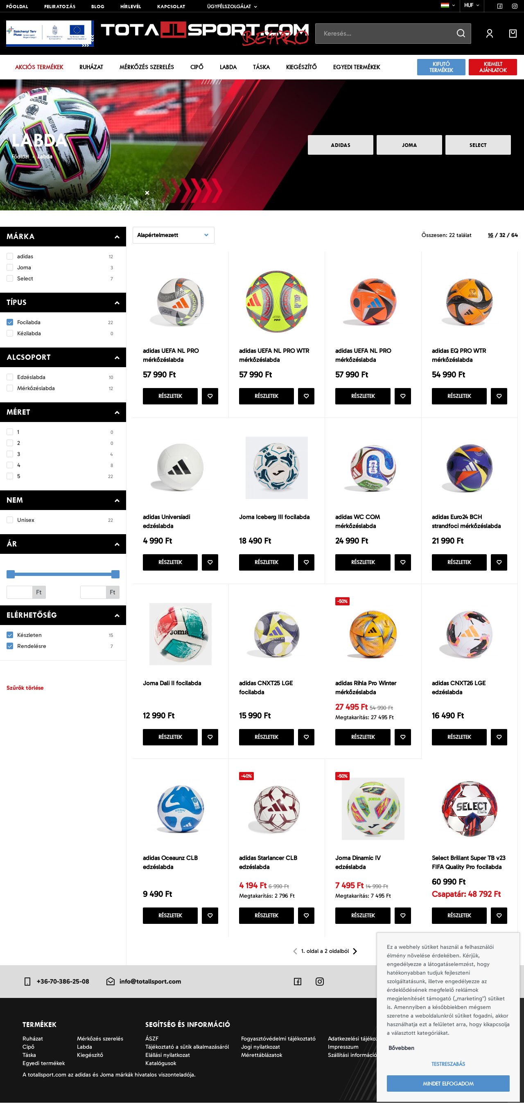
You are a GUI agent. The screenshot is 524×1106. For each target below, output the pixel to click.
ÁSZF (151, 1041)
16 (490, 235)
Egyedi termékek (356, 67)
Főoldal (17, 6)
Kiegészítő (301, 67)
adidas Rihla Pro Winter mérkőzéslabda (365, 689)
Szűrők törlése (25, 687)
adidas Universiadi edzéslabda (166, 522)
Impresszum (343, 1050)
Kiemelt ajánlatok (493, 67)
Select (478, 145)
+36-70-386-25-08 (56, 984)
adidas (340, 145)
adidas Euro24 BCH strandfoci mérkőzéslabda (466, 522)
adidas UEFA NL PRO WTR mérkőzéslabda (274, 355)
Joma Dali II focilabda (172, 684)
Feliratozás (59, 6)
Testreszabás (448, 1064)
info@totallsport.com (143, 984)
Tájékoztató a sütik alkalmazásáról (187, 1050)
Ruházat (91, 67)
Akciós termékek (39, 67)
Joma (409, 145)
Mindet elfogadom (448, 1084)
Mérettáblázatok (261, 1058)
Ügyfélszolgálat (229, 6)
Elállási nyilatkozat (167, 1058)
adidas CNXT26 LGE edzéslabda (459, 689)
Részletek (170, 397)
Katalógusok (160, 1066)
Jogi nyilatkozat (260, 1050)
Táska (261, 67)
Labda (228, 67)
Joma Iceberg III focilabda (274, 517)
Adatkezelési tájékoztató (358, 1041)
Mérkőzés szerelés (147, 67)
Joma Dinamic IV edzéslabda (358, 865)
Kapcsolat (171, 6)
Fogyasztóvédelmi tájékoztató (278, 1041)
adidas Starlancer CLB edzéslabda (268, 865)
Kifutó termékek (441, 67)
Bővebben (401, 1048)
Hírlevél (130, 6)
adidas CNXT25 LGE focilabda (266, 689)
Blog (97, 6)
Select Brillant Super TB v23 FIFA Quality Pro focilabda (468, 865)
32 (502, 235)
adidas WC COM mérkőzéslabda (357, 522)
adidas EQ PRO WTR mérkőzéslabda (459, 355)
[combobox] (448, 5)
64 (514, 235)
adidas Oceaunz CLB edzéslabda (170, 865)
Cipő (196, 67)
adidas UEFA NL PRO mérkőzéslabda (171, 355)
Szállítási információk (353, 1058)
